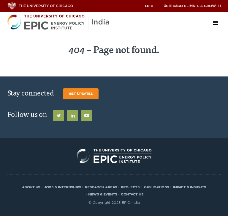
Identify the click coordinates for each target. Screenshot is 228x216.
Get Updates (81, 94)
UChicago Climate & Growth (192, 6)
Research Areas (101, 187)
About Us (31, 187)
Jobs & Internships (62, 187)
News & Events (102, 194)
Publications (156, 187)
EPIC (149, 6)
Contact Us (132, 194)
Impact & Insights (189, 187)
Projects (130, 187)
